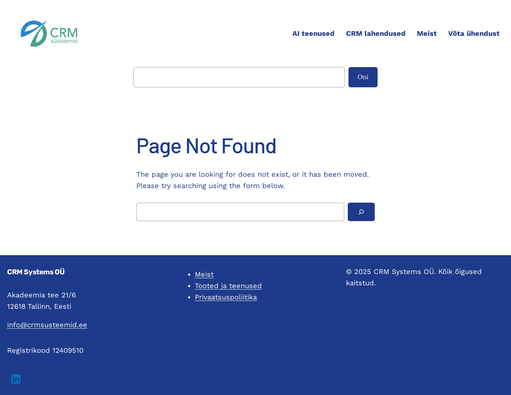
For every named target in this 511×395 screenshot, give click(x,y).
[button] (16, 379)
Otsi (363, 77)
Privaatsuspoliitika (226, 297)
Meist (204, 274)
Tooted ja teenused (228, 285)
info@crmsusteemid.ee (47, 324)
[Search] (361, 212)
